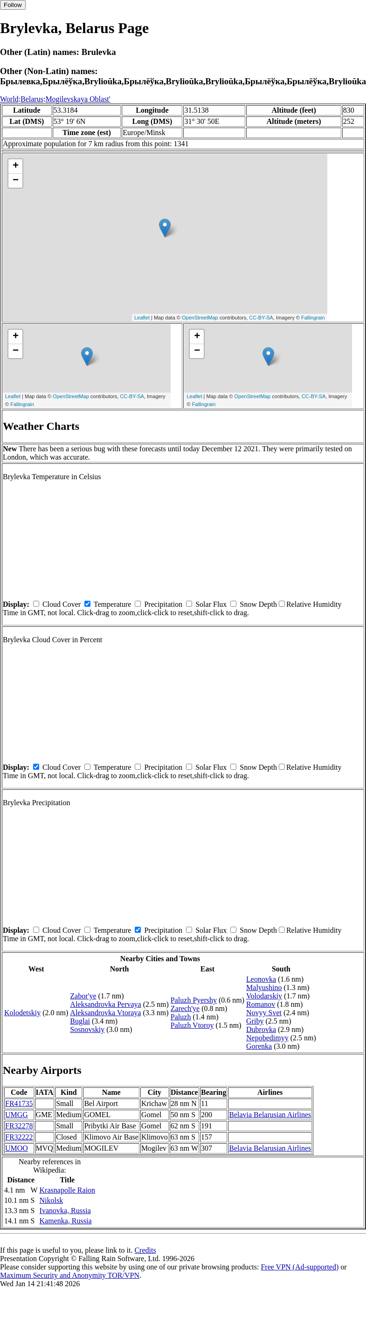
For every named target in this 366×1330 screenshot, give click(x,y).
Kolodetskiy (22, 1013)
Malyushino (264, 987)
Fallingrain (313, 317)
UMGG (16, 1115)
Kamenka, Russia (66, 1221)
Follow (13, 4)
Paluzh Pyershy (194, 1000)
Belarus (32, 99)
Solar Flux (211, 604)
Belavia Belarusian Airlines (270, 1115)
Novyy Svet (264, 1013)
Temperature (112, 604)
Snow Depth (258, 604)
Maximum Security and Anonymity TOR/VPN (69, 1275)
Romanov (260, 1004)
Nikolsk (51, 1200)
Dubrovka (261, 1029)
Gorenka (259, 1046)
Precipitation (163, 604)
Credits (145, 1250)
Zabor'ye (83, 996)
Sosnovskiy (87, 1029)
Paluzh (181, 1017)
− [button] (16, 181)
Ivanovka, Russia (65, 1211)
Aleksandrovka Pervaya (105, 1004)
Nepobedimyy (267, 1038)
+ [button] (16, 166)
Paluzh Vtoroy (192, 1025)
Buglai (80, 1021)
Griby (254, 1021)
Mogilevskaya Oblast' (77, 99)
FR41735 (19, 1103)
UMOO (16, 1148)
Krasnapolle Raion (68, 1190)
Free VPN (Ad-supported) (299, 1267)
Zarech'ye (185, 1008)
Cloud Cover (61, 604)
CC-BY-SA (261, 317)
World (9, 99)
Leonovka (261, 979)
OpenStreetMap (200, 317)
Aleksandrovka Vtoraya (105, 1013)
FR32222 (19, 1137)
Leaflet (142, 317)
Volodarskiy (264, 996)
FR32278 (19, 1126)
